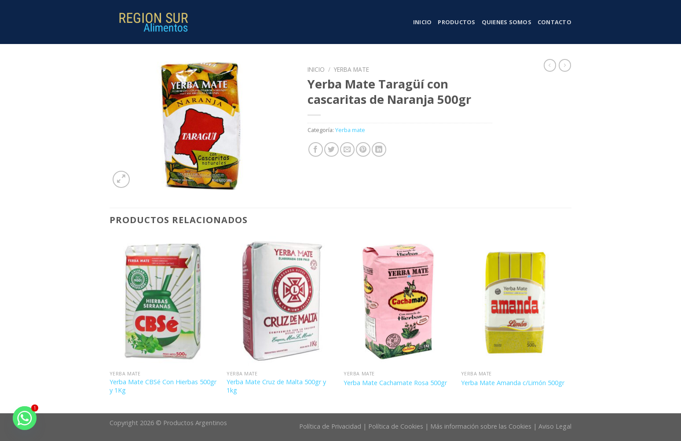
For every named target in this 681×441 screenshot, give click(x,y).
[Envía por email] (347, 149)
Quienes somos (506, 22)
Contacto (554, 22)
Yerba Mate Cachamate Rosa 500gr (395, 383)
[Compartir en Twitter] (331, 149)
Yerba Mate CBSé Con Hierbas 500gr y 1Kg (163, 386)
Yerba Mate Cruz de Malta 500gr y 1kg (276, 386)
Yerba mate (351, 69)
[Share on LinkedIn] (379, 149)
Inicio (422, 22)
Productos (456, 22)
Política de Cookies (395, 426)
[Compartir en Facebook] (315, 149)
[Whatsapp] (25, 418)
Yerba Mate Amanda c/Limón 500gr (512, 383)
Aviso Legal (554, 426)
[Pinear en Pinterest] (363, 149)
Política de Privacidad (330, 426)
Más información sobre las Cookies (480, 426)
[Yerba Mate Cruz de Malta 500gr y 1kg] (281, 301)
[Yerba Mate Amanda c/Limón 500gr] (515, 301)
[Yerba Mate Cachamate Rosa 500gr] (398, 301)
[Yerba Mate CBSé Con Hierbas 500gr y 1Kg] (164, 301)
